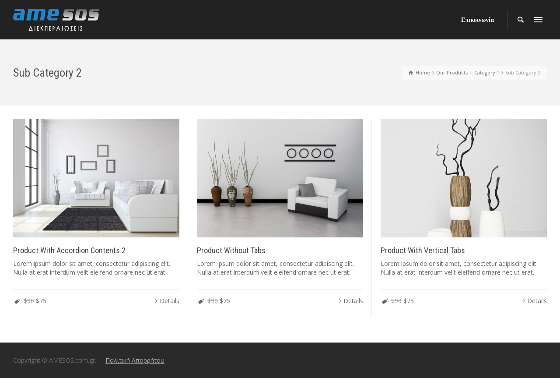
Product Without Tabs (231, 250)
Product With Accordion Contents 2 (69, 250)
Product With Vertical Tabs (423, 250)
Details (169, 301)
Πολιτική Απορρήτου (134, 360)
